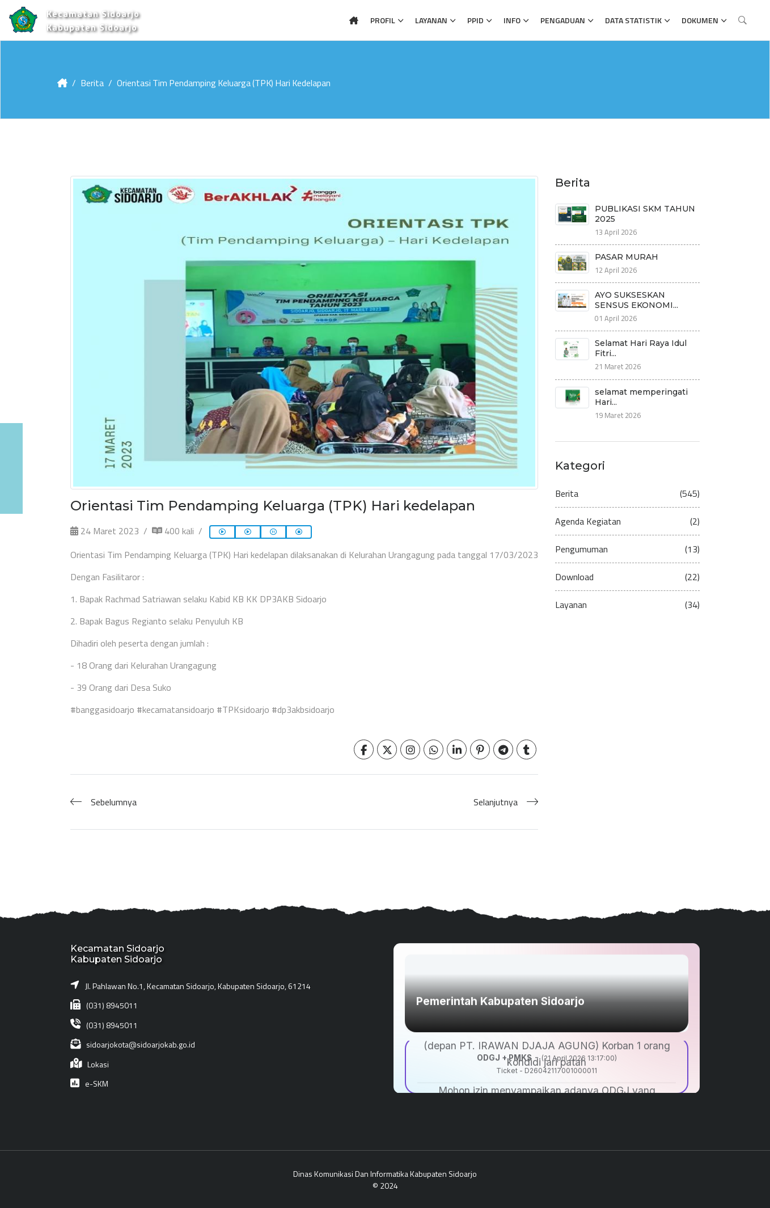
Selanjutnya (495, 801)
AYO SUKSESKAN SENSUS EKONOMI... (636, 299)
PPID (475, 20)
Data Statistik (633, 20)
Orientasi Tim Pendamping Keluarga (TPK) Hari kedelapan (226, 83)
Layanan (431, 20)
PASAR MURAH (626, 256)
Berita (92, 83)
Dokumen (700, 20)
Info (512, 20)
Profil (382, 20)
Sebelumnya (114, 801)
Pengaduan (562, 20)
